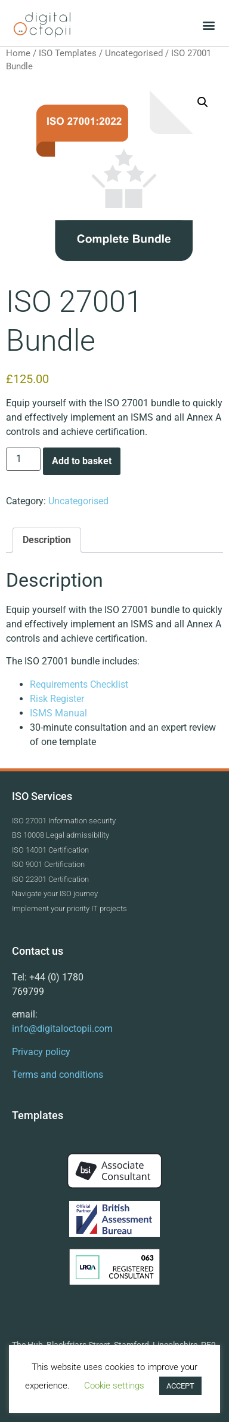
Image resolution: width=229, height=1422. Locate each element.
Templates (37, 1115)
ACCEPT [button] (180, 1385)
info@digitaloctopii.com (62, 1028)
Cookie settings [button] (114, 1385)
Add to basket (82, 461)
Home (18, 53)
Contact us (37, 951)
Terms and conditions (57, 1074)
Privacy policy (41, 1052)
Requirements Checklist (80, 684)
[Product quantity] (23, 459)
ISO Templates (68, 53)
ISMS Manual (59, 713)
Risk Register (58, 698)
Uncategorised (134, 53)
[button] (208, 25)
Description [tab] (47, 539)
